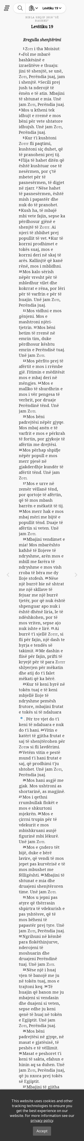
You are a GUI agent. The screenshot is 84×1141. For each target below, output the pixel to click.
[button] (21, 717)
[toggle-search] (20, 8)
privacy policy (41, 1120)
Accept (42, 1131)
